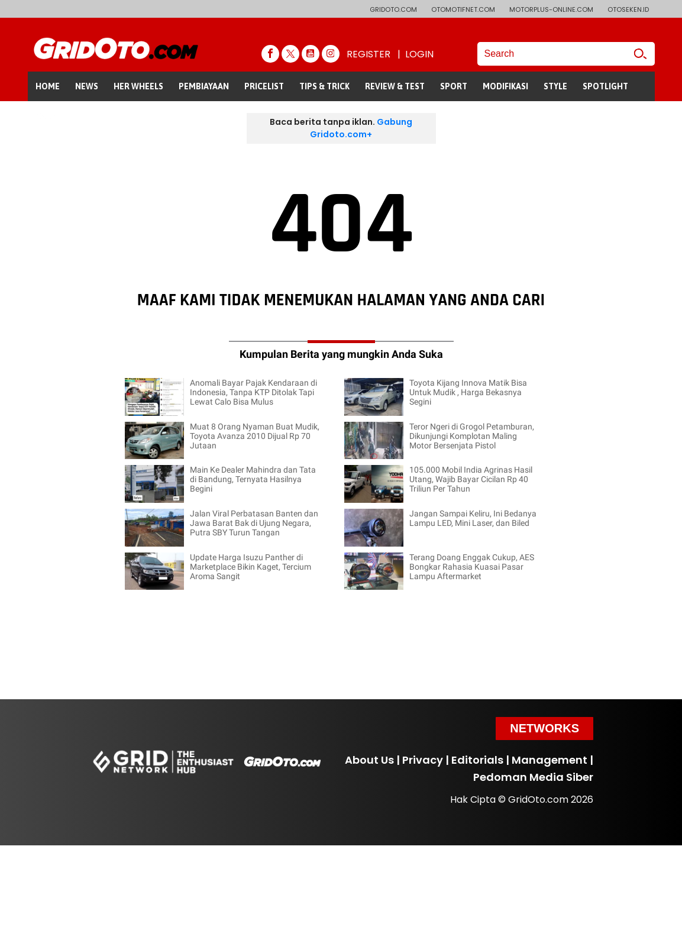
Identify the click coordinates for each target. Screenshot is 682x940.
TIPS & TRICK (324, 86)
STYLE (555, 86)
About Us (369, 759)
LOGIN (419, 54)
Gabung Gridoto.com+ (361, 128)
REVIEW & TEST (395, 86)
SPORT (453, 86)
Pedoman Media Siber (533, 777)
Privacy (422, 759)
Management (549, 759)
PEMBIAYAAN (204, 86)
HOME (47, 86)
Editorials (477, 759)
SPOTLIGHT (605, 86)
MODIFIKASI (505, 86)
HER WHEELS (138, 86)
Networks (544, 728)
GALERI (49, 116)
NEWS (86, 86)
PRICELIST (264, 86)
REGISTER (368, 54)
